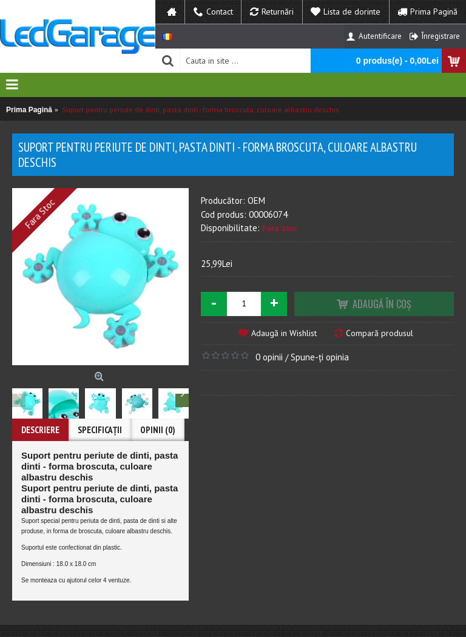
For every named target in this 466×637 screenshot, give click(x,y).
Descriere (40, 430)
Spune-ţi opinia (320, 357)
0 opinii (269, 357)
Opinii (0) (157, 430)
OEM (256, 200)
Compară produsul (379, 333)
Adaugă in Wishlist (284, 333)
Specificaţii (100, 430)
